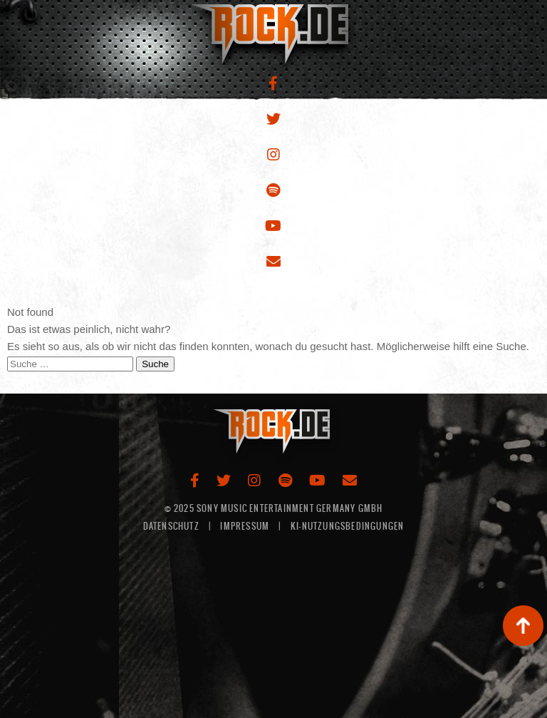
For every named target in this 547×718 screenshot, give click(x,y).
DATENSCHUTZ (171, 526)
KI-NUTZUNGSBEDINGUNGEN (347, 526)
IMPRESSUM (244, 526)
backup (523, 625)
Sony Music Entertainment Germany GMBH (289, 508)
